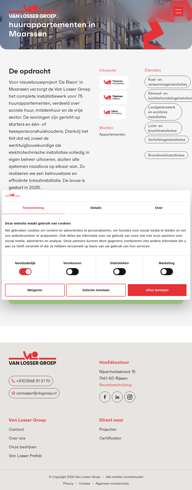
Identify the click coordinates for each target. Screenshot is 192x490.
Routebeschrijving (115, 384)
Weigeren (34, 290)
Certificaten (110, 438)
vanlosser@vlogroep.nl (36, 393)
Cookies (84, 483)
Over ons (17, 438)
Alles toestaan (157, 290)
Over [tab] (159, 208)
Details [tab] (96, 208)
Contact (16, 429)
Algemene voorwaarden (112, 483)
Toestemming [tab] (33, 208)
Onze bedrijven (23, 446)
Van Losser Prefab (25, 455)
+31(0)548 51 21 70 (33, 380)
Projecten (108, 429)
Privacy (68, 483)
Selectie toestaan (96, 290)
